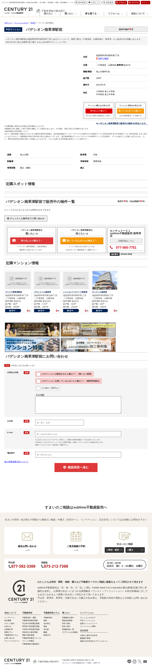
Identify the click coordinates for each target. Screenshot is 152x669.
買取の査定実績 (28, 635)
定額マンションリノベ (88, 623)
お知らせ (7, 626)
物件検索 (81, 3)
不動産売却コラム (11, 635)
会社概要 (7, 620)
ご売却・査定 (112, 550)
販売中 (12, 311)
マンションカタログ (88, 618)
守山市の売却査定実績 (30, 623)
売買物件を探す (68, 618)
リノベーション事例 (88, 626)
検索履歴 (108, 3)
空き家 (46, 629)
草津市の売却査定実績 (30, 626)
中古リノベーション (88, 620)
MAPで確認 (102, 58)
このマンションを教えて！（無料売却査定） (69, 381)
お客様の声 (8, 629)
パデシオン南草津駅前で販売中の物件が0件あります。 (123, 123)
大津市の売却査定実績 (30, 629)
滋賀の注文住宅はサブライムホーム (94, 641)
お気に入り (95, 3)
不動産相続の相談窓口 (30, 644)
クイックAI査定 (28, 641)
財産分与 (47, 635)
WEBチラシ (8, 632)
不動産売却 (48, 618)
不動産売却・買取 (29, 618)
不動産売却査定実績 (30, 620)
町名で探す (66, 626)
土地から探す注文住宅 (88, 635)
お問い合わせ (9, 638)
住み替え (47, 623)
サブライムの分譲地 (70, 632)
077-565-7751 (123, 247)
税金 (45, 626)
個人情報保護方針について (16, 462)
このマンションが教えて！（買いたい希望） (65, 374)
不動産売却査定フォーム (31, 638)
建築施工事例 (85, 638)
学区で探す (66, 623)
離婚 (45, 632)
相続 (45, 620)
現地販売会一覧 (68, 629)
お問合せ (121, 3)
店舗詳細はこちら (126, 241)
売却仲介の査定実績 (30, 632)
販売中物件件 (126, 29)
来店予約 (134, 3)
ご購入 (130, 550)
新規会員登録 (67, 620)
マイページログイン (12, 641)
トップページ (9, 618)
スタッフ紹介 (9, 623)
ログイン (145, 3)
